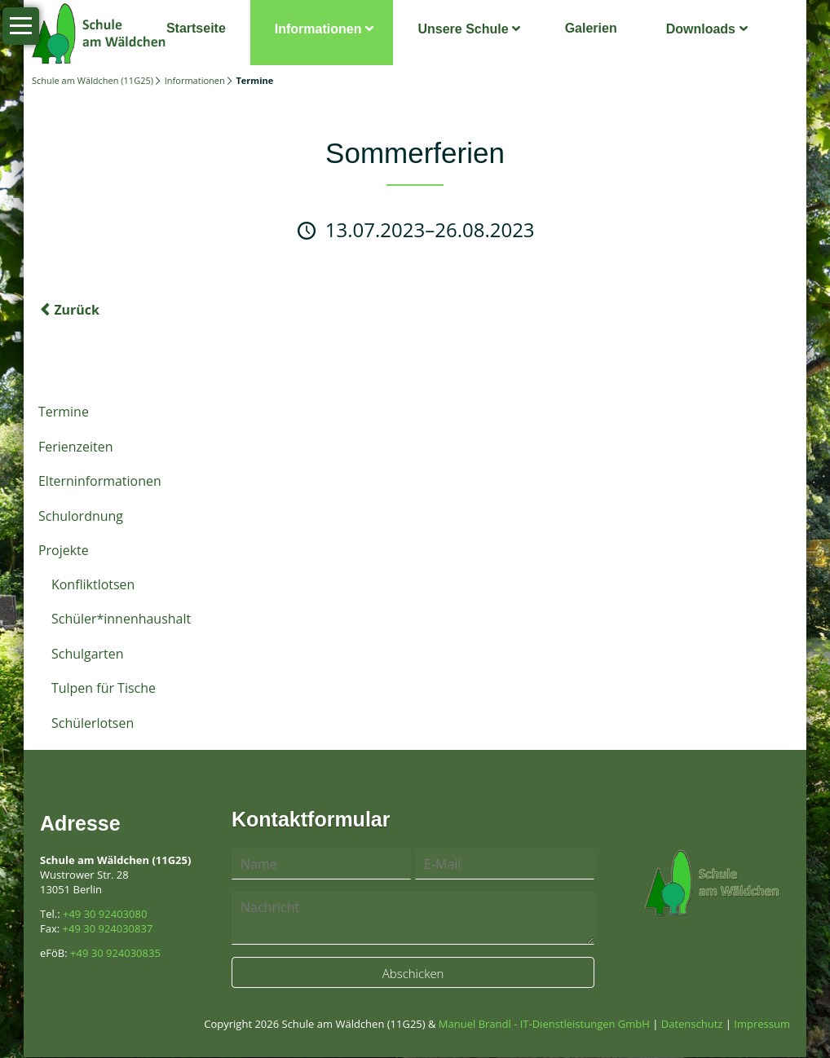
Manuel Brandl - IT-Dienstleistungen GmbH (544, 1024)
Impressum (762, 1024)
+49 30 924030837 (108, 929)
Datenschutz (692, 1024)
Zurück (76, 311)
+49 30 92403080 (105, 914)
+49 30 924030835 (115, 953)
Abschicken (413, 974)
